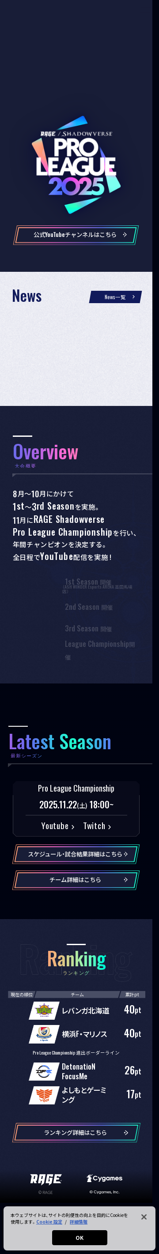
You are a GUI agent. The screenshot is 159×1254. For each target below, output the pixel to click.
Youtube (54, 825)
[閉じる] (144, 1217)
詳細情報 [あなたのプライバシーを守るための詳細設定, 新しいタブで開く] (78, 1221)
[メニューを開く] (145, 11)
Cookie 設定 (49, 1221)
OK (79, 1237)
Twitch (94, 825)
